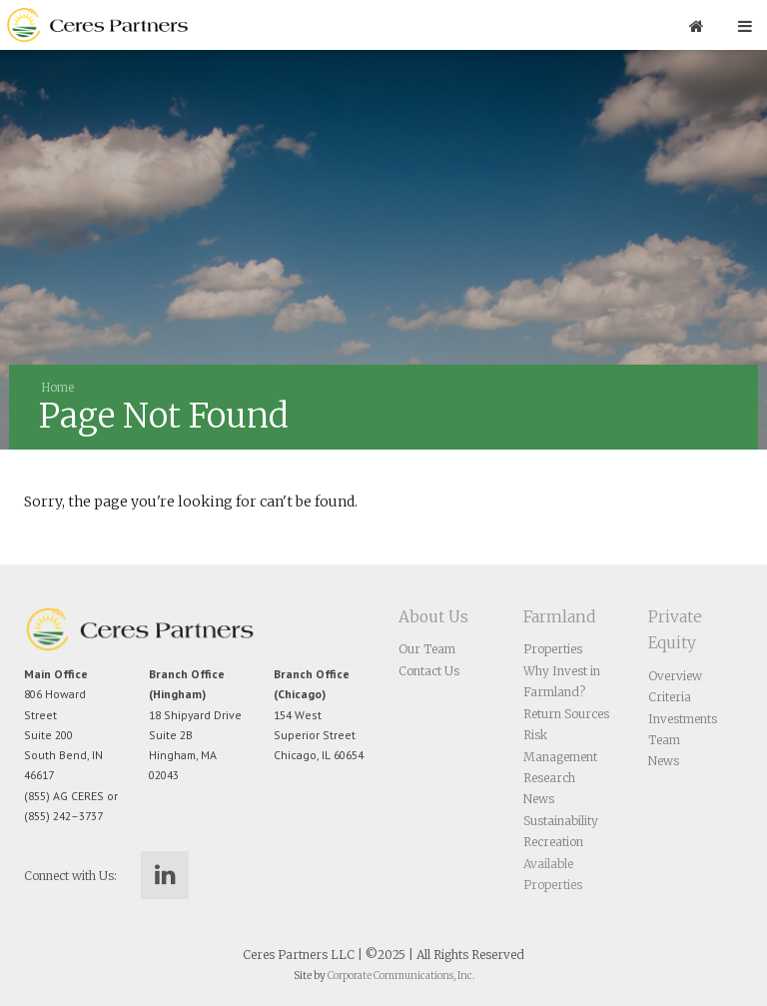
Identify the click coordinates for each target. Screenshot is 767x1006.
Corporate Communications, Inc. (401, 975)
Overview (675, 675)
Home (58, 388)
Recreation (553, 841)
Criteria (669, 696)
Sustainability (560, 820)
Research (549, 777)
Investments (682, 718)
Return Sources (566, 713)
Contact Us (428, 670)
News (538, 798)
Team (664, 739)
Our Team (426, 648)
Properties (552, 648)
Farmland (559, 616)
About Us (433, 616)
